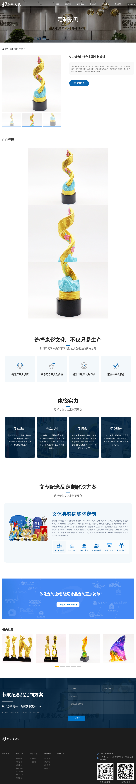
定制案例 (80, 4)
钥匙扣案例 (20, 756)
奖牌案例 (19, 740)
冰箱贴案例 (20, 750)
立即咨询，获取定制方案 (68, 586)
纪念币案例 (20, 753)
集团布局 (47, 750)
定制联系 (118, 4)
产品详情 (8, 120)
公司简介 (47, 740)
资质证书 (47, 746)
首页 (57, 4)
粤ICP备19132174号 (61, 780)
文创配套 (19, 759)
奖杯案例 (22, 49)
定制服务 (68, 4)
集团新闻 (33, 740)
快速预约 (76, 700)
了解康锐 (105, 4)
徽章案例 (19, 746)
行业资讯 (33, 743)
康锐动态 (93, 4)
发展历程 (47, 743)
